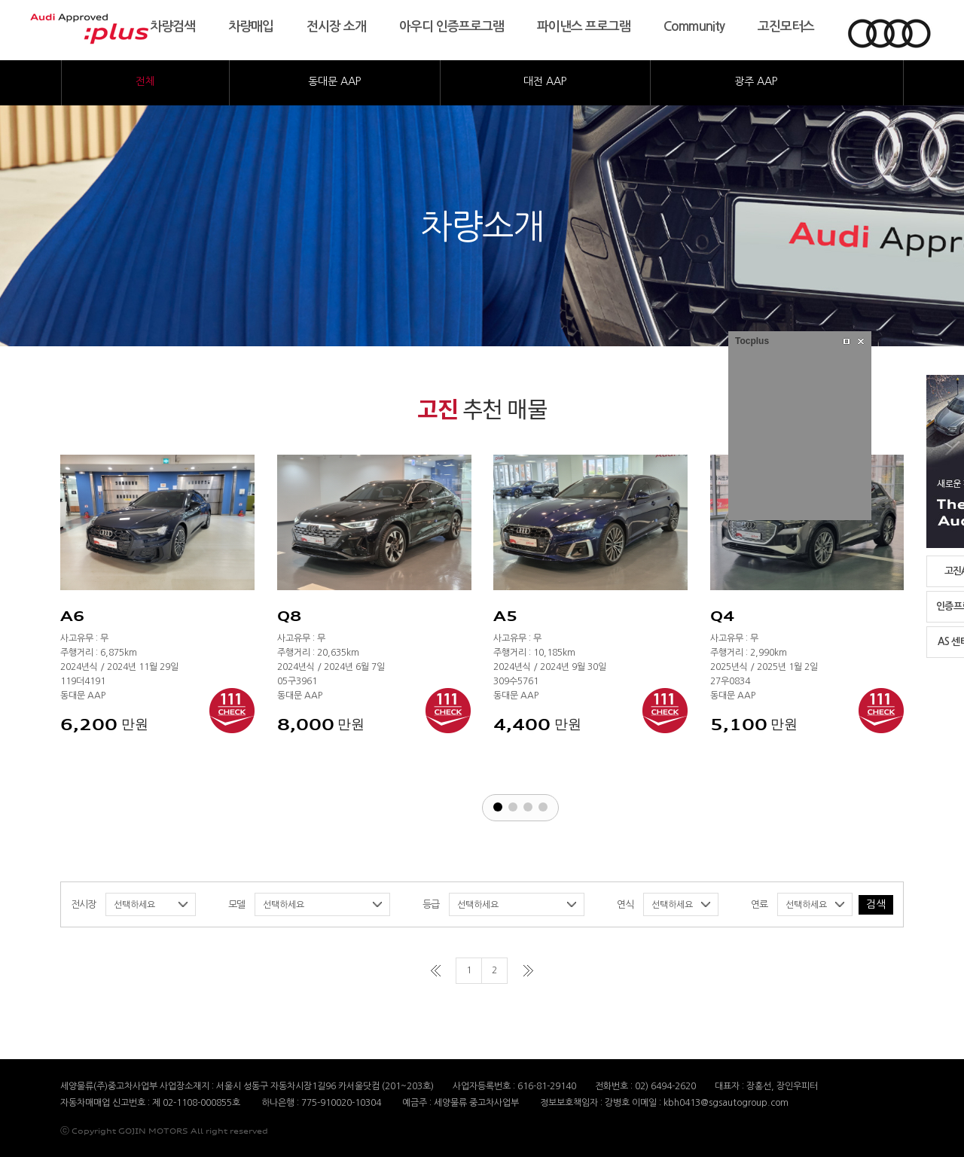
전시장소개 (336, 26)
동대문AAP (334, 81)
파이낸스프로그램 (583, 26)
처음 (436, 971)
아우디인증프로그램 (451, 26)
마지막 (528, 971)
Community (694, 26)
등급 (431, 904)
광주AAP (755, 81)
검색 (876, 904)
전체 (145, 81)
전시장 (83, 904)
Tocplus (752, 341)
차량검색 (172, 26)
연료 (759, 904)
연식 (625, 904)
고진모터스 (786, 26)
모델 (236, 904)
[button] (497, 806)
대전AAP (544, 81)
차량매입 (250, 26)
